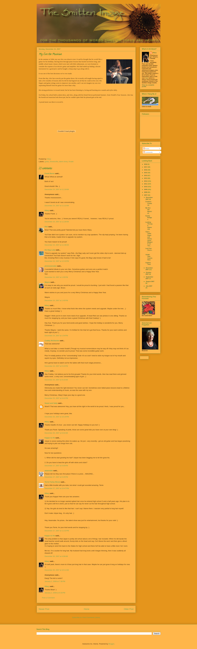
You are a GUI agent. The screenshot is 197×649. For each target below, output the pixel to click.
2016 (146, 170)
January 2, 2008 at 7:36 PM (55, 581)
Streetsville (54, 162)
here (146, 78)
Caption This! (148, 263)
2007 (146, 195)
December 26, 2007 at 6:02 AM (56, 433)
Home (86, 609)
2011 (146, 184)
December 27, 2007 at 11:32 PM (57, 531)
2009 (146, 189)
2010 (146, 186)
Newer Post (44, 609)
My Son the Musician (148, 210)
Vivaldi (70, 162)
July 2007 (149, 286)
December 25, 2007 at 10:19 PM (57, 417)
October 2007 (148, 273)
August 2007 (150, 281)
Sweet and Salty (51, 403)
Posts (146, 148)
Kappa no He (50, 438)
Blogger (111, 644)
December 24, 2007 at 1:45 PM (56, 300)
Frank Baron (50, 173)
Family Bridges (148, 217)
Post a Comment (48, 598)
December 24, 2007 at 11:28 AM (57, 222)
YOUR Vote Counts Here (148, 257)
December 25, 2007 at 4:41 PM (56, 398)
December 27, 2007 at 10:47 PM (57, 488)
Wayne (47, 282)
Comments (148, 152)
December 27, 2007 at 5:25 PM (56, 477)
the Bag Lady (50, 250)
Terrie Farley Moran (52, 482)
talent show (63, 162)
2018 (146, 164)
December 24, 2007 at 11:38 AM (57, 245)
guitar (47, 162)
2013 (146, 178)
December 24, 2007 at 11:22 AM (57, 206)
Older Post (129, 609)
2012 (146, 181)
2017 (146, 167)
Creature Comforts (148, 203)
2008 (146, 192)
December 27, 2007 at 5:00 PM (56, 466)
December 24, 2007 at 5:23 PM (56, 366)
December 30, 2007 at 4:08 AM (56, 556)
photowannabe (51, 266)
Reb (46, 227)
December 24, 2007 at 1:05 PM (56, 277)
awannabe (49, 471)
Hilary (47, 210)
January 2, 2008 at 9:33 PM (55, 593)
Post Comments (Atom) (91, 617)
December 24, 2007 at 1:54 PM (56, 336)
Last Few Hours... (148, 250)
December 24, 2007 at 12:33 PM (57, 261)
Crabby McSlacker (52, 341)
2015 (146, 172)
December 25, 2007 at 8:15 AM (56, 380)
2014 (146, 175)
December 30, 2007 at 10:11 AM (57, 570)
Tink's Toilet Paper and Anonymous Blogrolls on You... (148, 238)
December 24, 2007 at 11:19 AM (57, 189)
